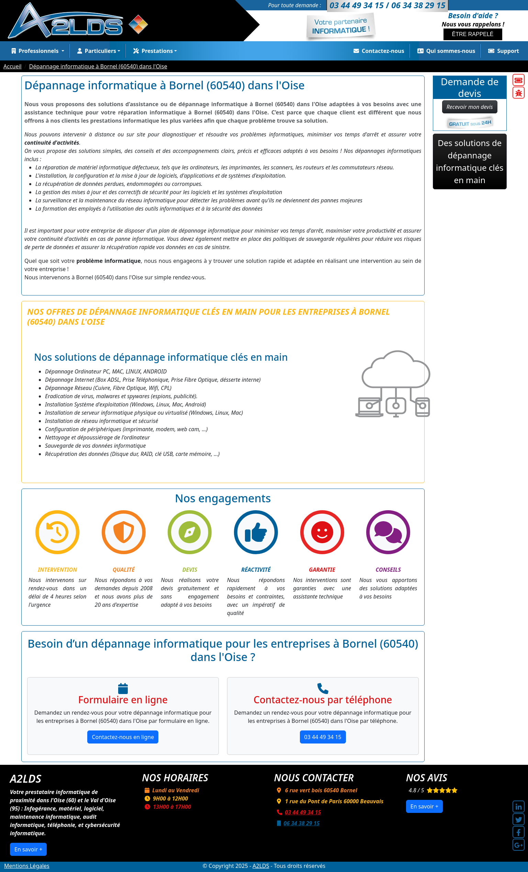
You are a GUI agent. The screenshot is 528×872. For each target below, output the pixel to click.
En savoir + (28, 849)
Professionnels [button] (34, 51)
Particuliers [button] (95, 51)
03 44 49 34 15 (322, 737)
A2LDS (260, 866)
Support (502, 51)
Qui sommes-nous (445, 51)
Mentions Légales (26, 866)
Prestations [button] (152, 51)
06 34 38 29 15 (297, 823)
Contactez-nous (377, 51)
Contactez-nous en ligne (123, 737)
